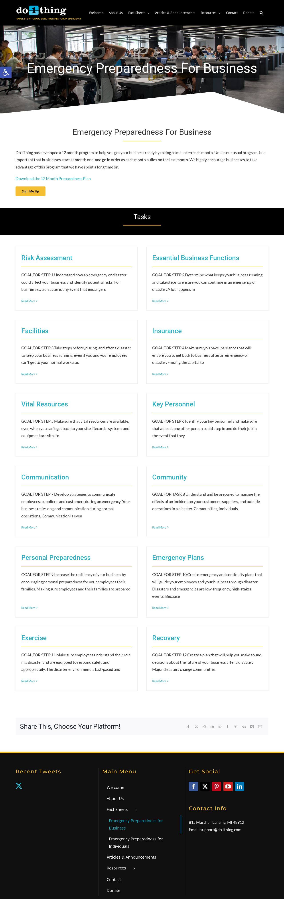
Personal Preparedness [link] (175, 473)
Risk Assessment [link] (46, 258)
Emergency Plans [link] (88, 544)
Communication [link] (45, 448)
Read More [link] (28, 301)
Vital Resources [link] (104, 365)
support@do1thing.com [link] (220, 763)
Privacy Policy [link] (127, 886)
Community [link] (139, 448)
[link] (6, 72)
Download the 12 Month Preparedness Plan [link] (53, 178)
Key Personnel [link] (203, 365)
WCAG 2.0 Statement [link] (152, 886)
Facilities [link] (154, 281)
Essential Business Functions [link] (165, 258)
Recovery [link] (196, 569)
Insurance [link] (77, 342)
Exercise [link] (93, 569)
